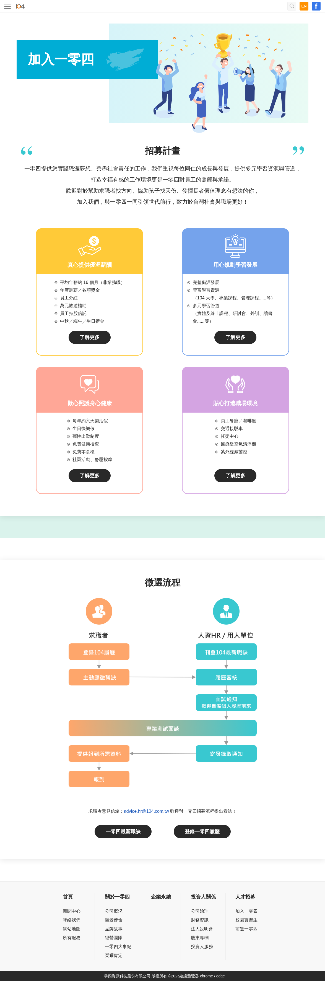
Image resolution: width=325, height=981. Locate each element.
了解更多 (90, 337)
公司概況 (114, 911)
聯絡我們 (71, 920)
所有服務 (71, 937)
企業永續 (161, 897)
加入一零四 (246, 911)
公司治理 (200, 911)
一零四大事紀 (118, 946)
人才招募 (245, 897)
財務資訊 (200, 920)
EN (303, 6)
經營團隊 (114, 937)
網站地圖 (71, 928)
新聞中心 (71, 911)
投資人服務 (202, 946)
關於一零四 (117, 897)
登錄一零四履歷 (202, 831)
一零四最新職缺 (123, 831)
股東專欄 (200, 937)
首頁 (68, 897)
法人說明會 (202, 928)
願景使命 (114, 920)
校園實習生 (246, 920)
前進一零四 (246, 928)
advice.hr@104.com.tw (146, 811)
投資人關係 (203, 897)
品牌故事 (114, 928)
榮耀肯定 (114, 955)
